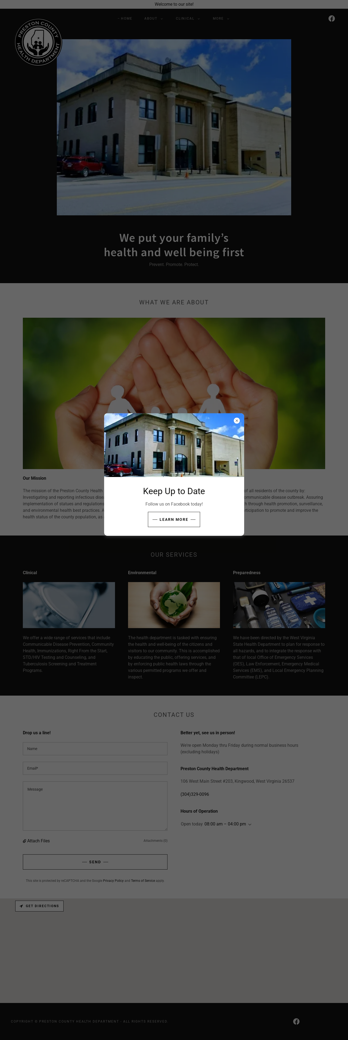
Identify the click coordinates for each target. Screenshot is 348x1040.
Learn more (174, 519)
